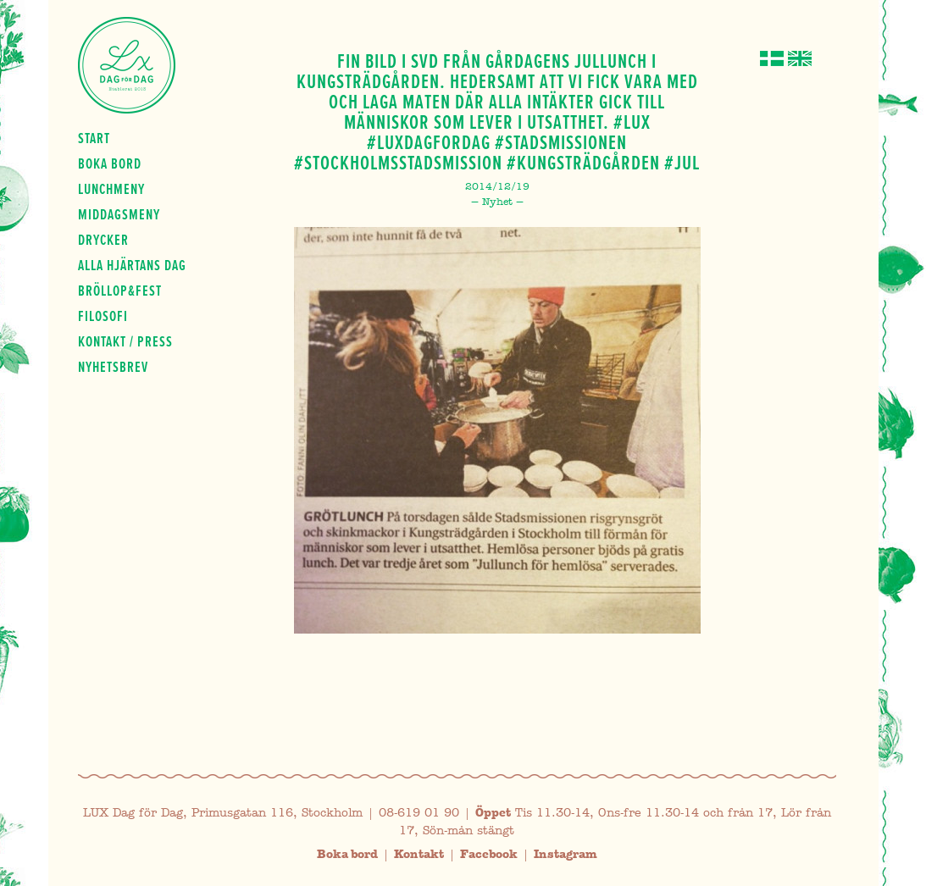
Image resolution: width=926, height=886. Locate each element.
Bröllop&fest (120, 290)
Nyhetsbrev (113, 366)
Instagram (565, 854)
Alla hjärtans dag (132, 265)
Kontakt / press (125, 341)
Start (94, 138)
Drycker (103, 239)
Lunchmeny (111, 188)
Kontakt (419, 854)
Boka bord (109, 163)
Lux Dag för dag (126, 65)
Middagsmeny (119, 214)
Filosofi (103, 315)
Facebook (489, 854)
